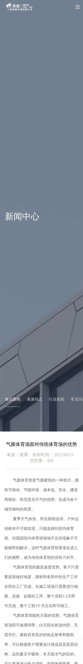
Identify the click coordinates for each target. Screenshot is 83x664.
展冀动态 (34, 399)
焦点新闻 (12, 399)
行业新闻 (56, 399)
